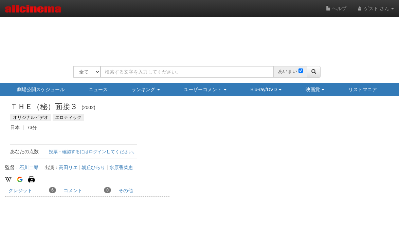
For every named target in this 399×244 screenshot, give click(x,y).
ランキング (145, 89)
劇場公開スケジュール (41, 89)
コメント (87, 190)
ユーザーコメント (205, 89)
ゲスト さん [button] (375, 8)
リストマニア (362, 89)
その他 (126, 190)
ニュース (98, 89)
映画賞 (315, 89)
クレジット (32, 190)
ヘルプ (336, 8)
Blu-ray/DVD (266, 89)
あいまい (287, 71)
